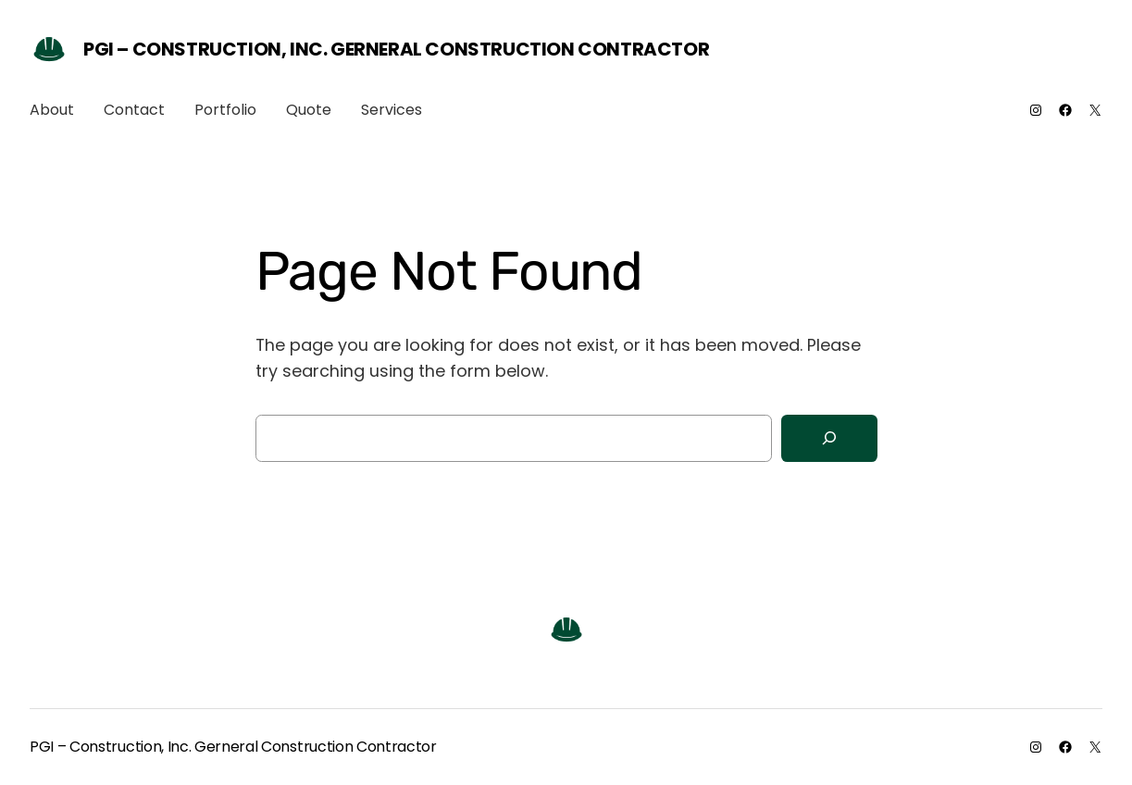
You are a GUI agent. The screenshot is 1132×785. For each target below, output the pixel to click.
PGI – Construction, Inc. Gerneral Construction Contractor (396, 49)
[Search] (829, 438)
